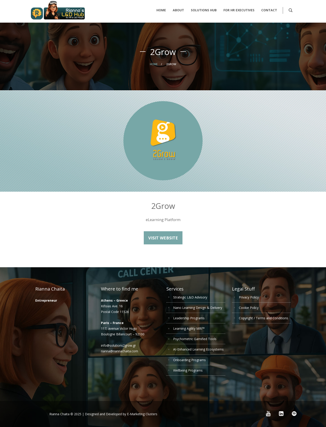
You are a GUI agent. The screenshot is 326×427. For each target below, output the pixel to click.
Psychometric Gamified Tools (194, 339)
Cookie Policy (249, 307)
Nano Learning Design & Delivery (197, 307)
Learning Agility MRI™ (189, 328)
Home (154, 64)
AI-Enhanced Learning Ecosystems (198, 349)
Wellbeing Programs (188, 370)
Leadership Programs (189, 318)
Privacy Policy (249, 297)
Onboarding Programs (189, 360)
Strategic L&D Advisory (190, 297)
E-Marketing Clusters (142, 414)
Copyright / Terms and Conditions (263, 318)
